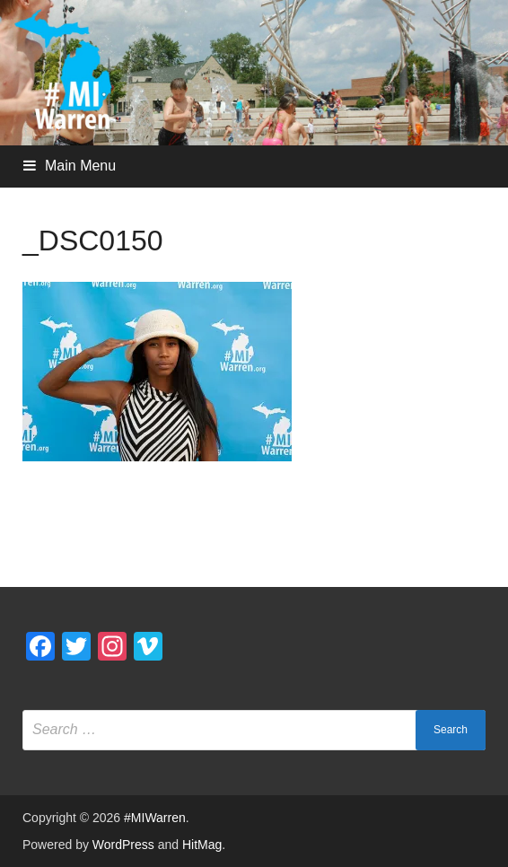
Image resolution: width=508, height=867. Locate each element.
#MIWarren (155, 817)
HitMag (202, 844)
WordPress (123, 844)
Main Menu (80, 165)
